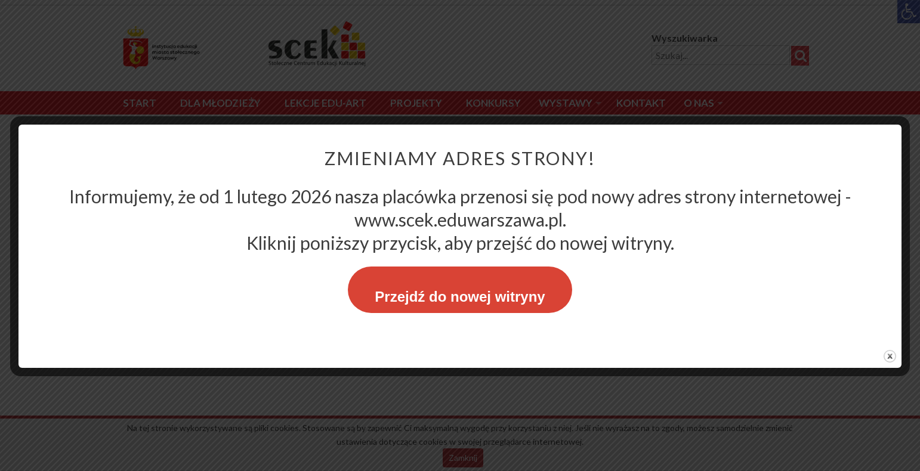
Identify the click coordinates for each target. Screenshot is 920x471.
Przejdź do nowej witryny (460, 297)
